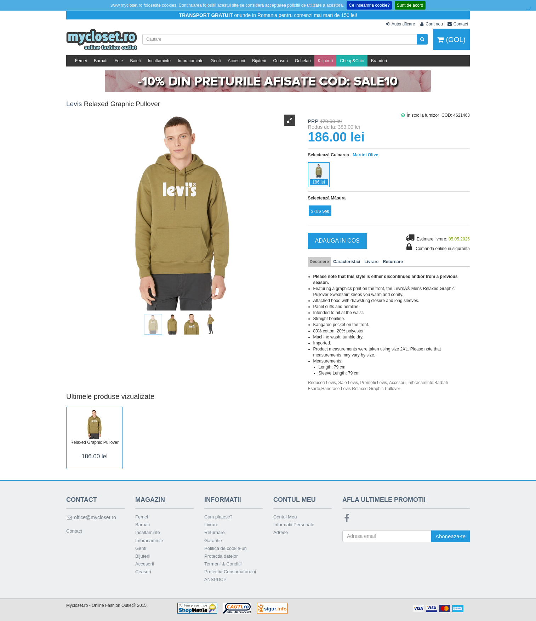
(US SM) (320, 211)
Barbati (100, 60)
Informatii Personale (293, 524)
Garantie (213, 540)
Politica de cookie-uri (225, 548)
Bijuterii (259, 60)
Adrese (280, 532)
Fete (118, 60)
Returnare (393, 261)
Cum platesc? (218, 517)
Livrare (371, 261)
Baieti (135, 60)
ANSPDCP (215, 579)
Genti (216, 60)
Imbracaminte (191, 60)
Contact (74, 531)
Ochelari (303, 60)
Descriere (319, 261)
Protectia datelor (221, 556)
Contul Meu (285, 517)
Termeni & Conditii (223, 564)
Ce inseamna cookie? (369, 5)
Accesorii (236, 60)
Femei (81, 60)
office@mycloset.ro (91, 517)
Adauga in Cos (337, 241)
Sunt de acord (410, 5)
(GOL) (451, 39)
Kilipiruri (325, 60)
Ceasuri (280, 60)
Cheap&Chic (352, 60)
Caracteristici (346, 261)
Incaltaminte (159, 60)
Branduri (379, 60)
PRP (313, 121)
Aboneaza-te (450, 536)
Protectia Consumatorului (230, 571)
